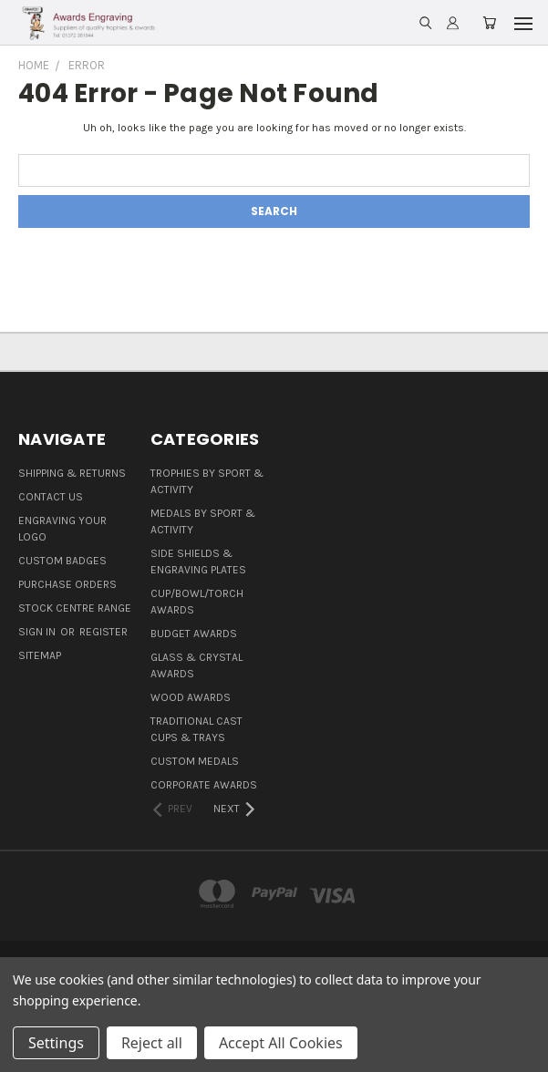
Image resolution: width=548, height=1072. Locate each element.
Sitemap (39, 655)
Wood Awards (190, 697)
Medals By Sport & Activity (202, 521)
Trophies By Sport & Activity (207, 481)
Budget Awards (193, 633)
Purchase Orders (67, 584)
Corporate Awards (203, 784)
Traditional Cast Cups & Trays (196, 729)
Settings (56, 1043)
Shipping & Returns (72, 473)
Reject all (151, 1043)
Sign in (38, 631)
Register (103, 631)
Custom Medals (194, 761)
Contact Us (50, 496)
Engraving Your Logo (62, 528)
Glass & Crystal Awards (196, 665)
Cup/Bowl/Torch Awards (196, 601)
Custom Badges (62, 560)
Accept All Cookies (281, 1043)
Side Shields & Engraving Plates (198, 561)
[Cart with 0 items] (489, 23)
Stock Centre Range (74, 608)
